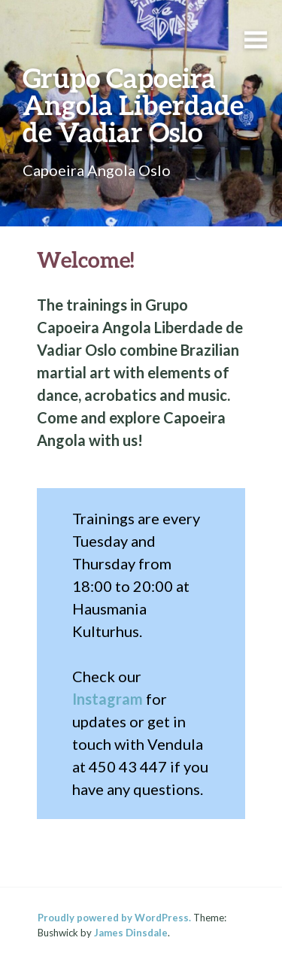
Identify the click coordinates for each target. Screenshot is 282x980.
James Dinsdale (131, 933)
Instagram (107, 699)
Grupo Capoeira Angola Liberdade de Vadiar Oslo (133, 104)
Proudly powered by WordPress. (114, 918)
